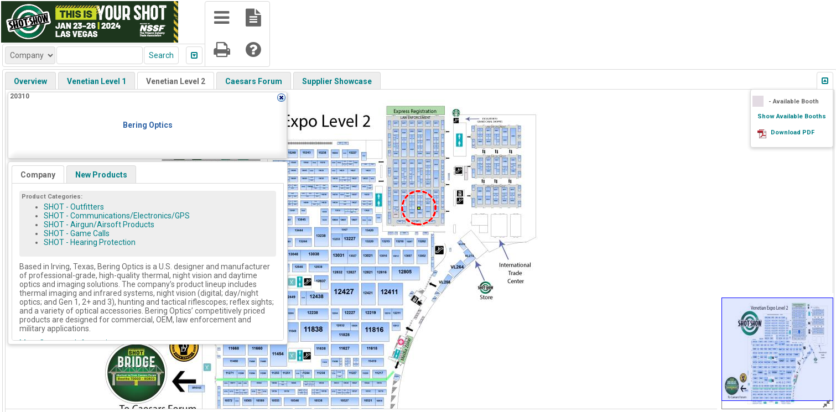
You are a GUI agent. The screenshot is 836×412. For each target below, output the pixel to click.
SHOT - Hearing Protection (90, 242)
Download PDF (792, 132)
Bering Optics (148, 125)
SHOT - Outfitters (74, 206)
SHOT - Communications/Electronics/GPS (117, 215)
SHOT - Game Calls (77, 233)
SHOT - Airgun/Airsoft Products (99, 224)
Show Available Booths (791, 116)
